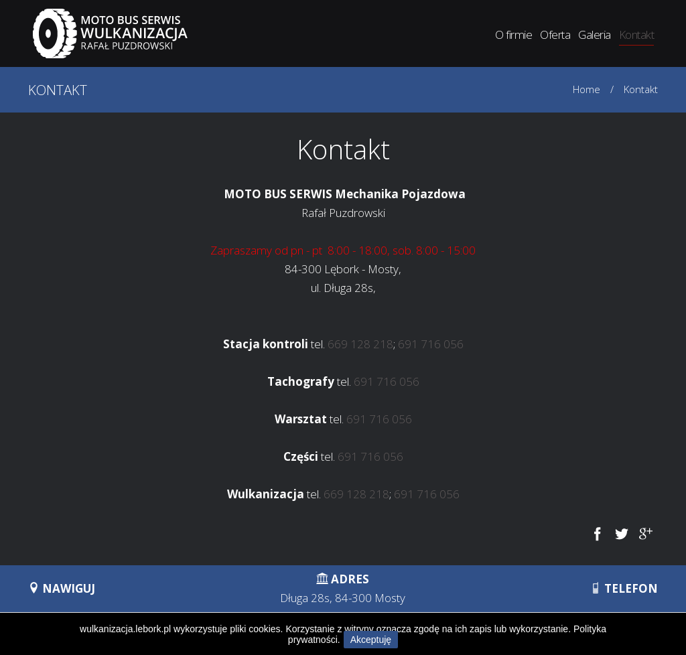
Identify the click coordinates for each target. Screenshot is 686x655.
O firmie (513, 34)
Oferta (555, 34)
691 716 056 (431, 344)
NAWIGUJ (61, 588)
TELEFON (624, 588)
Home (586, 89)
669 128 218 (360, 344)
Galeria (594, 34)
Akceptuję (370, 639)
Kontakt (636, 34)
